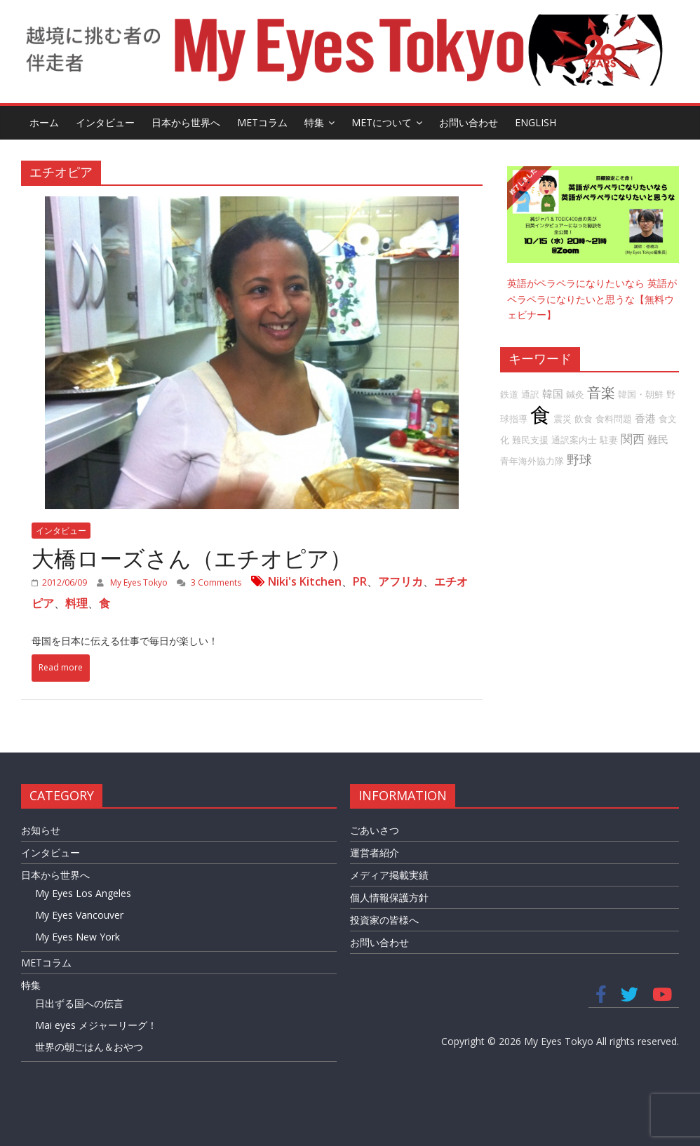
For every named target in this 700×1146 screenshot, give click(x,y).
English (535, 122)
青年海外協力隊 (532, 460)
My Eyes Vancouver (79, 915)
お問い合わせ (468, 122)
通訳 (530, 394)
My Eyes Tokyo (140, 582)
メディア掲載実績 (389, 875)
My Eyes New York (77, 936)
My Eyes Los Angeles (83, 893)
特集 (314, 122)
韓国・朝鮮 (641, 394)
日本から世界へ (186, 122)
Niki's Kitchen (305, 581)
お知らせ (40, 830)
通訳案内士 (574, 439)
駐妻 (609, 439)
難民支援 (530, 439)
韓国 (552, 393)
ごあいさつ (374, 830)
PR (360, 581)
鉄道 (509, 394)
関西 (633, 439)
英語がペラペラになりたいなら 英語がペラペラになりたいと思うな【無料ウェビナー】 (592, 298)
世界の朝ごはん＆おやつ (89, 1046)
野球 (579, 459)
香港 (645, 418)
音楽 (601, 392)
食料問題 (613, 418)
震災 (562, 418)
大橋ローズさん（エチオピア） (192, 558)
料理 (76, 603)
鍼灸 (575, 394)
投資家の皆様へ (384, 919)
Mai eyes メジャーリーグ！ (96, 1025)
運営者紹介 (374, 852)
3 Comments (209, 582)
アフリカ (400, 581)
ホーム (44, 122)
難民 (657, 439)
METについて (381, 122)
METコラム (262, 122)
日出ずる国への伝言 (79, 1003)
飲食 (583, 418)
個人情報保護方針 (389, 897)
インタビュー (105, 122)
